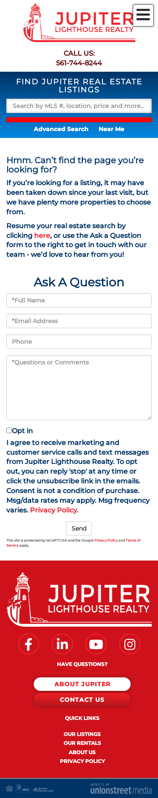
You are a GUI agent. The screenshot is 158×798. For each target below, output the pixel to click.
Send (79, 528)
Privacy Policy (53, 510)
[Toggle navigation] (143, 15)
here (42, 236)
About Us (82, 752)
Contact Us (82, 700)
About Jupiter (82, 684)
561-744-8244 (79, 63)
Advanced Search (61, 129)
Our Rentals (82, 743)
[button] (79, 119)
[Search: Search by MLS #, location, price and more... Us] (79, 106)
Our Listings (82, 734)
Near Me (111, 129)
